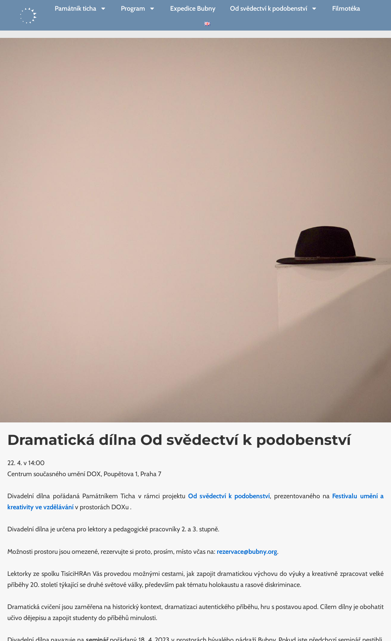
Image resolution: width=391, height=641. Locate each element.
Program (138, 8)
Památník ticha (81, 8)
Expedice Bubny (192, 8)
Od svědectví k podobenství (274, 8)
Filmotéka (346, 8)
